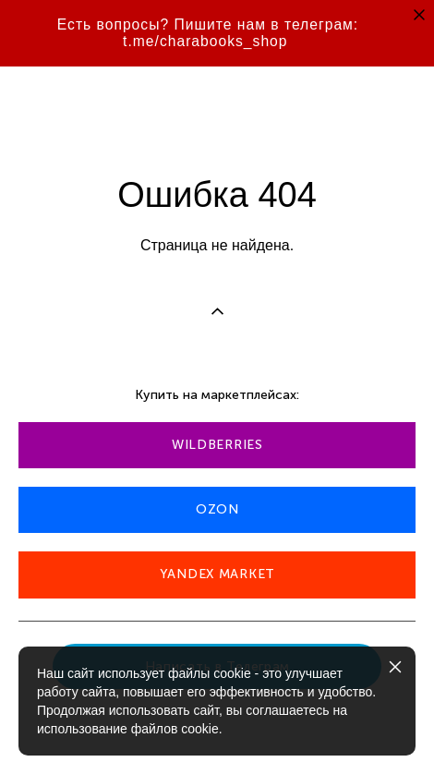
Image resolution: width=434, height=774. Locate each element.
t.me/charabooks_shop (205, 41)
